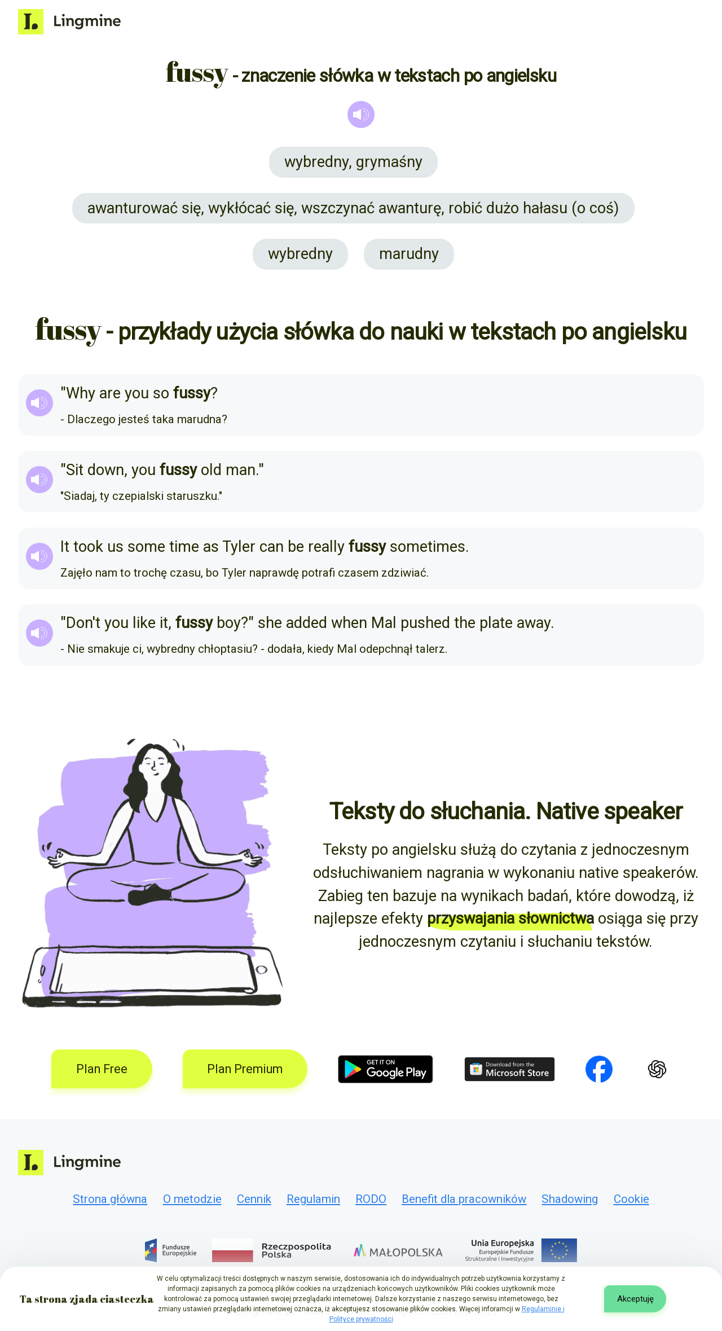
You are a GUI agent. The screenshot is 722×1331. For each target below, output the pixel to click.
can (271, 547)
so (161, 393)
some (146, 547)
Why (80, 393)
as (211, 547)
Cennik (254, 1199)
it (164, 623)
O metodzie (192, 1199)
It (64, 547)
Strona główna (110, 1199)
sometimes (427, 547)
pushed (425, 623)
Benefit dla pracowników (464, 1199)
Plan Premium (245, 1069)
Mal (384, 623)
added (306, 623)
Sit (74, 470)
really (326, 547)
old (211, 470)
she (270, 623)
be (296, 547)
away (534, 623)
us (115, 547)
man (241, 470)
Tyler (239, 547)
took (88, 547)
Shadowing (570, 1199)
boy (229, 623)
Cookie (631, 1199)
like (144, 623)
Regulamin (313, 1199)
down (105, 470)
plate (496, 623)
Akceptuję (635, 1299)
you (137, 393)
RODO (370, 1199)
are (110, 393)
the (465, 623)
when (349, 623)
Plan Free (101, 1069)
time (184, 547)
